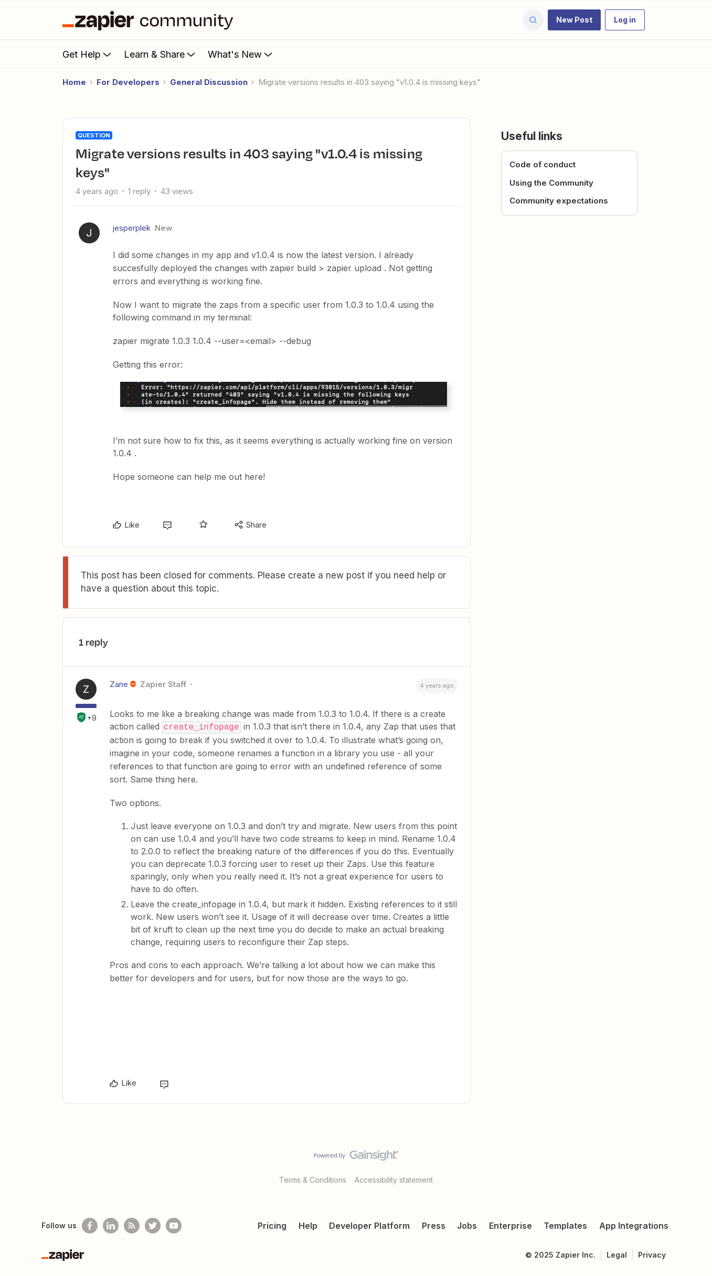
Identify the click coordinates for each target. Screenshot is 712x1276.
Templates (565, 1225)
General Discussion (209, 82)
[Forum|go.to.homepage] (150, 19)
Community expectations (558, 201)
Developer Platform (369, 1225)
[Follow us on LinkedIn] (111, 1225)
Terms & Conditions (312, 1179)
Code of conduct (542, 164)
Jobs (467, 1225)
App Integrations (633, 1225)
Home (74, 82)
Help (308, 1225)
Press (433, 1225)
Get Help (87, 54)
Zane (119, 684)
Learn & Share (160, 54)
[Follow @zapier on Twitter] (153, 1225)
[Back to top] (691, 1163)
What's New (241, 54)
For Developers (128, 82)
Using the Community (551, 183)
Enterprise (510, 1225)
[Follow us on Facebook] (90, 1225)
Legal (617, 1254)
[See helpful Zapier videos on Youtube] (174, 1225)
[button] (574, 19)
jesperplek (132, 228)
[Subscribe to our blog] (132, 1225)
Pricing (272, 1225)
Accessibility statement (394, 1179)
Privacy (652, 1254)
